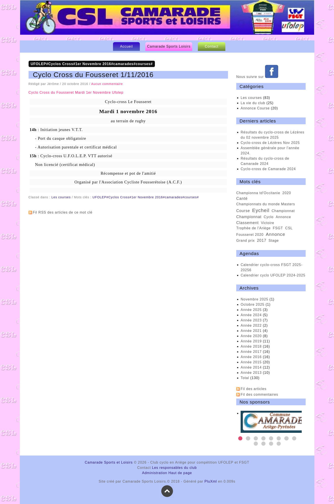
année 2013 (251, 373)
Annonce (283, 217)
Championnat (283, 211)
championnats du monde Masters (265, 204)
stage (274, 240)
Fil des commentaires (259, 394)
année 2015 (251, 362)
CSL (289, 228)
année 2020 (251, 336)
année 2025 (251, 310)
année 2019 (251, 341)
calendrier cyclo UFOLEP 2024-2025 (273, 275)
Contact (211, 46)
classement (247, 223)
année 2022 (251, 325)
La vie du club (253, 103)
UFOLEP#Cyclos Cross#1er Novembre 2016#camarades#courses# (145, 197)
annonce (275, 234)
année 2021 (251, 331)
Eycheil (260, 210)
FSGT (278, 228)
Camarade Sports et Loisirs (168, 22)
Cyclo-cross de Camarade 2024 (268, 169)
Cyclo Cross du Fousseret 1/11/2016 (93, 75)
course (243, 211)
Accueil (126, 46)
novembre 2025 (254, 299)
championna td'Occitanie (258, 193)
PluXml (210, 481)
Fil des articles (253, 389)
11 (271, 444)
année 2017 (251, 352)
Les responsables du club (174, 467)
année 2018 (251, 346)
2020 (286, 193)
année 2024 (251, 315)
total (245, 378)
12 (279, 444)
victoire (267, 223)
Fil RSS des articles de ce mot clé (62, 212)
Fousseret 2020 (250, 234)
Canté (242, 198)
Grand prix (245, 240)
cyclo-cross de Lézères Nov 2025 (270, 143)
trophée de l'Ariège (253, 228)
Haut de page (180, 473)
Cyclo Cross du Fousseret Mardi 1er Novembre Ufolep (76, 92)
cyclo (269, 217)
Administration (154, 473)
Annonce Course (255, 108)
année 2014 (251, 367)
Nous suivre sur (257, 77)
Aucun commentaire (107, 84)
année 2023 (251, 320)
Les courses (61, 197)
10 (263, 444)
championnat (249, 217)
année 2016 (251, 357)
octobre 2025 (252, 304)
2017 (261, 240)
